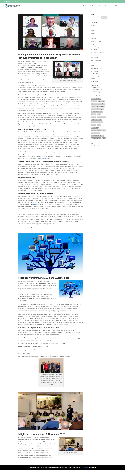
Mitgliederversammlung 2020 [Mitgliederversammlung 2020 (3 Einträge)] (97, 135)
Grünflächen (94, 36)
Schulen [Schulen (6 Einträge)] (94, 114)
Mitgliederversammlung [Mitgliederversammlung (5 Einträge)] (96, 119)
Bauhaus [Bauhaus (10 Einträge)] (102, 103)
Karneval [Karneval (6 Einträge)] (94, 109)
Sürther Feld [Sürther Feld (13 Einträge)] (95, 103)
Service (107, 6)
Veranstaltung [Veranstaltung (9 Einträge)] (95, 106)
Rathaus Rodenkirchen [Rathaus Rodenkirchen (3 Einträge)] (96, 138)
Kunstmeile (94, 49)
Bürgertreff (94, 30)
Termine (94, 6)
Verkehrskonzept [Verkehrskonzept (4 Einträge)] (95, 130)
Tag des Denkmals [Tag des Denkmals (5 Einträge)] (101, 116)
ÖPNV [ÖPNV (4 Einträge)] (99, 124)
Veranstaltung (95, 76)
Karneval (93, 38)
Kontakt (115, 6)
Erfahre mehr (85, 467)
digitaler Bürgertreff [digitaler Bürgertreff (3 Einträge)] (95, 132)
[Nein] (123, 468)
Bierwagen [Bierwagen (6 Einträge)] (101, 109)
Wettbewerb (94, 81)
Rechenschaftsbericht (43, 158)
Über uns (85, 6)
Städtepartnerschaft (96, 68)
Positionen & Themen (97, 60)
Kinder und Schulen (96, 41)
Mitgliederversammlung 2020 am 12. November (43, 277)
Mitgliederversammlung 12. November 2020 (41, 434)
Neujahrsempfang (96, 55)
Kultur (92, 44)
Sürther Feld (94, 71)
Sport (92, 65)
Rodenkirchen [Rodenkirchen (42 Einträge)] (96, 98)
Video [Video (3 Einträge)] (104, 138)
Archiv (92, 28)
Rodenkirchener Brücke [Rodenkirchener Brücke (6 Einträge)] (97, 111)
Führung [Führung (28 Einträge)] (94, 101)
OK (90, 467)
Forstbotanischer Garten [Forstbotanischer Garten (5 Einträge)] (97, 122)
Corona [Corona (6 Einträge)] (93, 116)
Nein (94, 467)
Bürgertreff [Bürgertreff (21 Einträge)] (101, 101)
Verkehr (93, 78)
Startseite (78, 6)
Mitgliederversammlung (97, 52)
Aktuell (93, 25)
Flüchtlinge (94, 33)
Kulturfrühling (95, 47)
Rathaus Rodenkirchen (97, 63)
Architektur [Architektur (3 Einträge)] (103, 130)
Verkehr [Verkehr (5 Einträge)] (93, 124)
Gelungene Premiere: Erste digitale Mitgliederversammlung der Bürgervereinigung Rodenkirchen (49, 56)
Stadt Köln (33, 204)
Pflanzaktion (94, 57)
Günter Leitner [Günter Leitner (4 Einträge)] (95, 127)
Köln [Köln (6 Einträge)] (99, 114)
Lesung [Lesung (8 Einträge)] (102, 106)
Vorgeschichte (96, 73)
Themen (101, 6)
